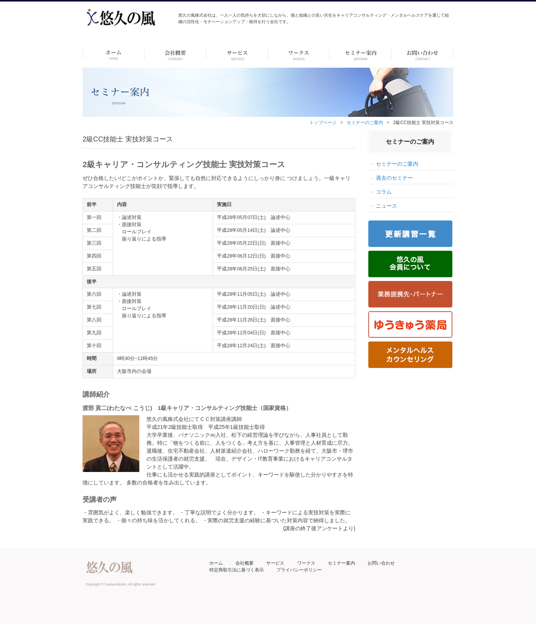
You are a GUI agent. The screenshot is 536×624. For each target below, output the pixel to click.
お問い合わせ (381, 563)
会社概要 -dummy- (175, 54)
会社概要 (244, 563)
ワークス (299, 54)
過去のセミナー (394, 178)
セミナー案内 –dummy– (360, 54)
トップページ (323, 122)
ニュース (386, 206)
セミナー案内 (341, 563)
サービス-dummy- (237, 54)
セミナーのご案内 (365, 122)
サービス (275, 563)
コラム (384, 192)
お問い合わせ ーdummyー (422, 54)
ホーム (113, 54)
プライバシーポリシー (299, 570)
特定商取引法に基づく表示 (236, 570)
